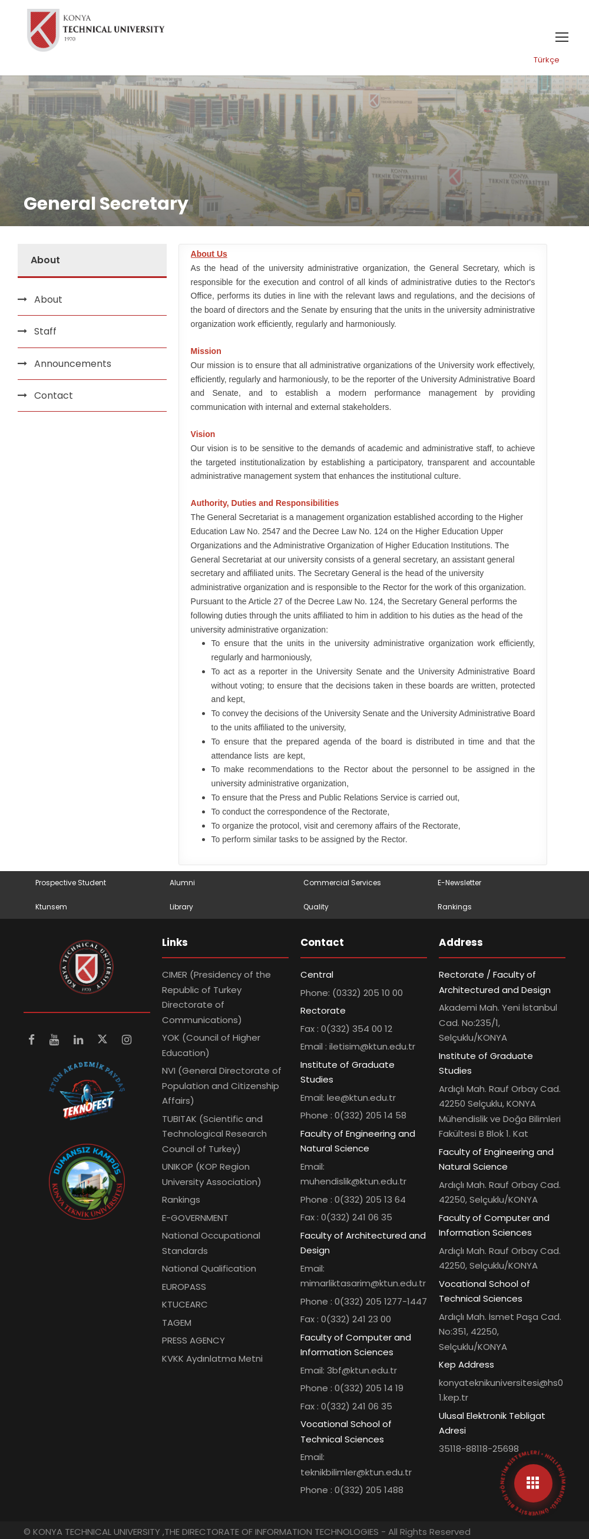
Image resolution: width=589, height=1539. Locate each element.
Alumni (182, 883)
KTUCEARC (185, 1304)
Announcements (72, 363)
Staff (45, 331)
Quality (316, 907)
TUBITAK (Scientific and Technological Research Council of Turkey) (214, 1134)
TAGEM (176, 1322)
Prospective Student (70, 883)
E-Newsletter (459, 883)
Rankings (455, 907)
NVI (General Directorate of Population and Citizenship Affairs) (222, 1085)
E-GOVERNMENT (195, 1218)
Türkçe (547, 59)
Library (181, 907)
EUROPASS (184, 1286)
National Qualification (209, 1268)
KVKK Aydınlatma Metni (212, 1358)
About (48, 299)
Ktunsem (51, 907)
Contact (53, 395)
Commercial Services (342, 883)
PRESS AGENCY (193, 1340)
